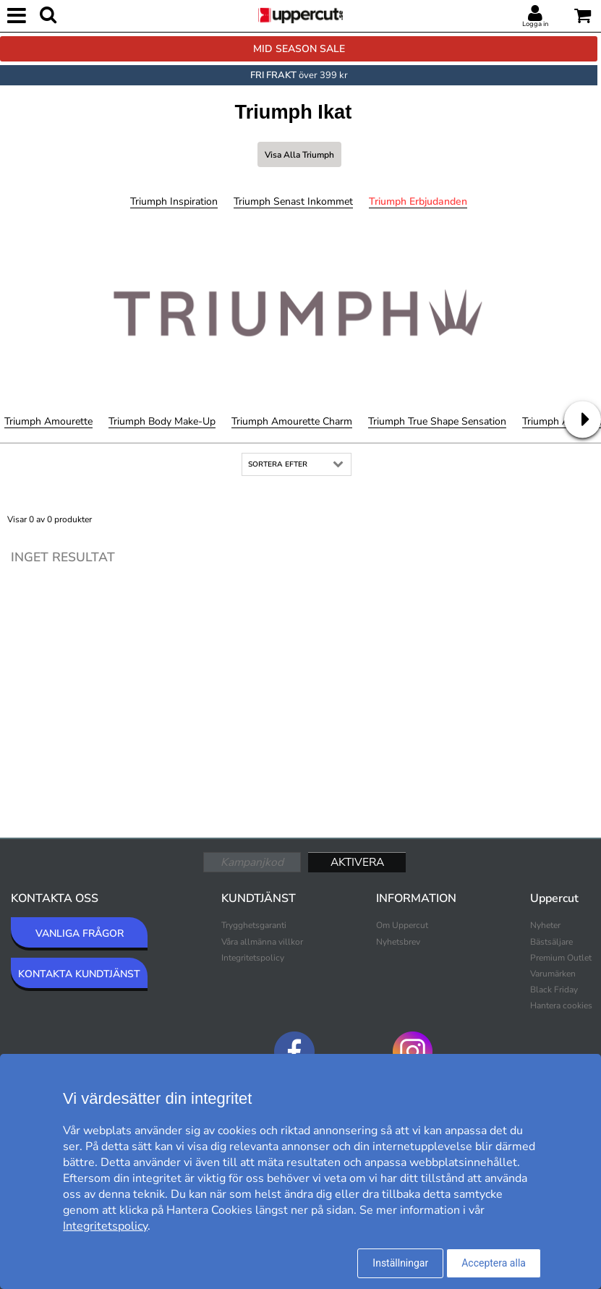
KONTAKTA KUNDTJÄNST (79, 974)
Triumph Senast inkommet (293, 201)
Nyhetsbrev (398, 942)
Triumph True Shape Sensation (437, 421)
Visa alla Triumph (299, 155)
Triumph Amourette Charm (291, 421)
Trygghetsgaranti (253, 925)
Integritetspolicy (252, 957)
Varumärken (553, 973)
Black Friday (554, 989)
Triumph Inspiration (174, 201)
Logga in (535, 24)
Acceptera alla (493, 1263)
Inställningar (400, 1263)
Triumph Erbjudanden (418, 201)
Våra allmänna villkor (262, 942)
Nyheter (545, 925)
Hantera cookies (561, 1005)
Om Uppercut (402, 925)
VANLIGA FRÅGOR (79, 933)
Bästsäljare (551, 942)
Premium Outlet (561, 957)
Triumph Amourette (48, 421)
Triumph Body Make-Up (162, 421)
